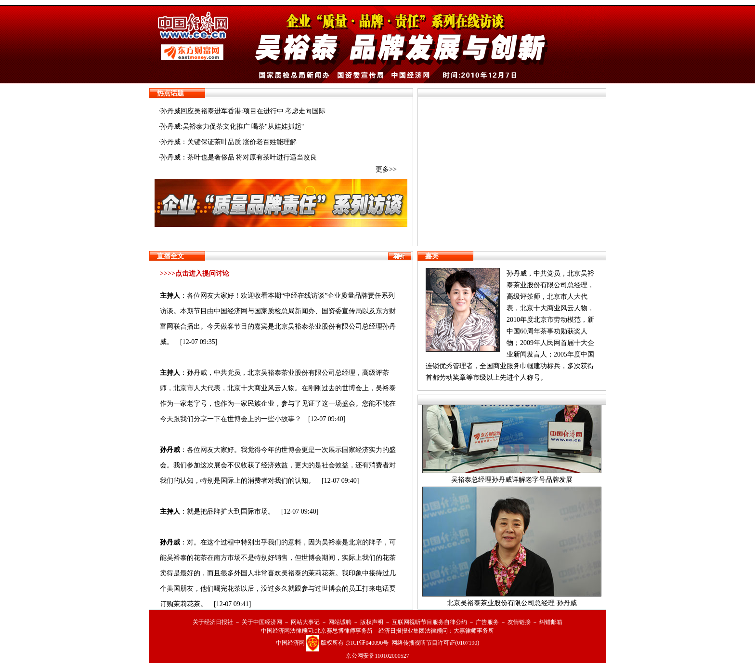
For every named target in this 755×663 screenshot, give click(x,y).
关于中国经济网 (262, 622)
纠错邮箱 (550, 622)
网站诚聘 (339, 622)
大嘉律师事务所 (474, 630)
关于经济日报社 (213, 622)
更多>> (386, 169)
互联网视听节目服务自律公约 (429, 622)
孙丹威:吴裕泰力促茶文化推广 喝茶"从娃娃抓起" (232, 126)
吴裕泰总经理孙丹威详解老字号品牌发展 (512, 482)
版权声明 (371, 622)
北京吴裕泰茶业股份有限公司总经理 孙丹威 (512, 605)
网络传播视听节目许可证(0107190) (435, 642)
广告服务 (487, 622)
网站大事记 (305, 622)
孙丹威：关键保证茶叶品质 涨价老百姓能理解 (228, 142)
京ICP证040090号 (367, 642)
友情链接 (519, 622)
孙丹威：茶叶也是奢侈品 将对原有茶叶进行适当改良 (238, 157)
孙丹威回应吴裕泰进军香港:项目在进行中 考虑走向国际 (242, 111)
